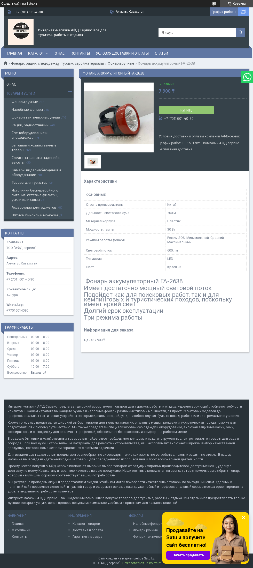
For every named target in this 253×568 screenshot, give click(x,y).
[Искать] (240, 32)
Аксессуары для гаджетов (34, 207)
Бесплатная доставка (175, 149)
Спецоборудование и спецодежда (30, 134)
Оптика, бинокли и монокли (35, 215)
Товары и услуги (20, 93)
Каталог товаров (86, 524)
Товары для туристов (30, 182)
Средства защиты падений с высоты (36, 159)
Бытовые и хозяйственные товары (34, 147)
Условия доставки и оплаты (122, 53)
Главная (14, 53)
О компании (21, 530)
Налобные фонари (27, 109)
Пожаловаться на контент (141, 563)
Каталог (36, 53)
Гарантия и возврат (88, 537)
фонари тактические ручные (36, 117)
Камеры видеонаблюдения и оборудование (36, 172)
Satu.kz (149, 558)
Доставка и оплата (88, 530)
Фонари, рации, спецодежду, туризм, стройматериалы (57, 63)
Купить (186, 110)
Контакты (80, 53)
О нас (60, 53)
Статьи (161, 53)
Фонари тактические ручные (155, 537)
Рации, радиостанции (30, 125)
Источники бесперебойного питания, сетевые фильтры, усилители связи (35, 195)
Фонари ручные (121, 63)
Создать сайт (11, 3)
